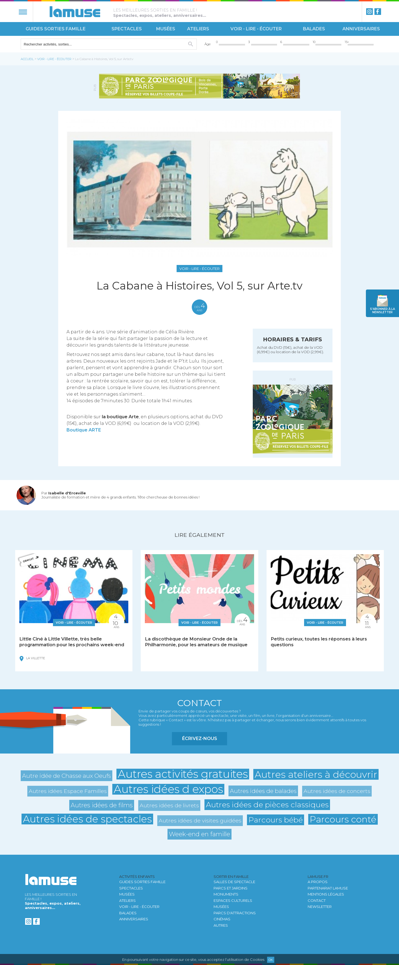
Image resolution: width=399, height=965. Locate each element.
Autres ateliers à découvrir (316, 774)
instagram (369, 11)
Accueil (27, 59)
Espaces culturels (233, 900)
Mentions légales (326, 894)
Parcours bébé (275, 819)
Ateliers (198, 28)
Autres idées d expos (168, 789)
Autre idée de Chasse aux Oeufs (66, 775)
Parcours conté (343, 819)
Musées (165, 28)
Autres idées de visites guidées (200, 820)
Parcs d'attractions (235, 913)
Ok (270, 960)
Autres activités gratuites (183, 774)
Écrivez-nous (199, 738)
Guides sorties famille (56, 28)
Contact (317, 900)
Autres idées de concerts (337, 791)
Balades (314, 28)
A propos (318, 882)
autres (221, 925)
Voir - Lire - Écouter (256, 28)
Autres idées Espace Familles (68, 791)
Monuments (226, 894)
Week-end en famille (199, 834)
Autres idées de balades (263, 790)
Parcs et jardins (231, 888)
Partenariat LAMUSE (328, 888)
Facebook (377, 11)
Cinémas (222, 919)
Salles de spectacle (234, 882)
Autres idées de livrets (169, 805)
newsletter (382, 310)
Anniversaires (361, 28)
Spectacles (126, 28)
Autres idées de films (102, 805)
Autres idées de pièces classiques (267, 804)
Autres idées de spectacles (87, 819)
